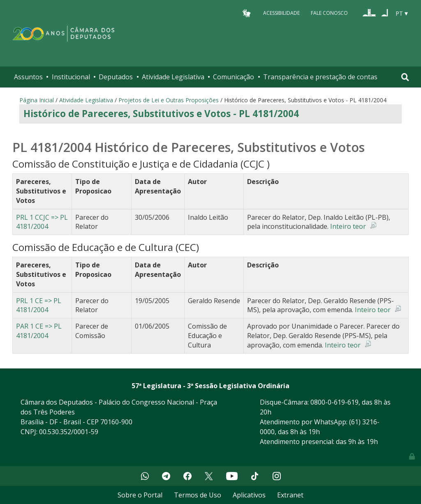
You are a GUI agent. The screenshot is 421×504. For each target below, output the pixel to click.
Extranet (290, 494)
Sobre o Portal (140, 494)
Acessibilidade (281, 12)
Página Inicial (36, 100)
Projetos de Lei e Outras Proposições (168, 100)
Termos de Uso (197, 494)
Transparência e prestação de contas (320, 76)
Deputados (116, 76)
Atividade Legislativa (173, 76)
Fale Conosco (329, 12)
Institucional (71, 76)
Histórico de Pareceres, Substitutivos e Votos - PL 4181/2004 (161, 113)
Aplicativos (249, 494)
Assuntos (28, 76)
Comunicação (233, 76)
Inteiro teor (348, 226)
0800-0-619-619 (334, 402)
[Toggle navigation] (405, 77)
